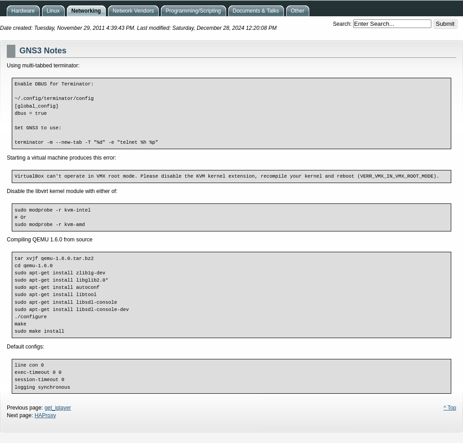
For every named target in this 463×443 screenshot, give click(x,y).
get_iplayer (57, 408)
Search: (343, 24)
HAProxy (45, 415)
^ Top (450, 408)
